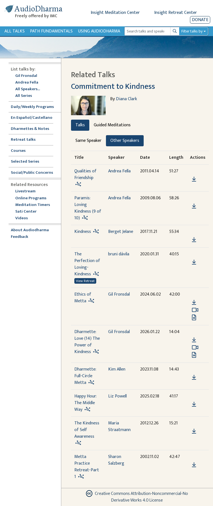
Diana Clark (126, 99)
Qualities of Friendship (85, 174)
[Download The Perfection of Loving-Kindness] (194, 262)
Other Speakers (124, 140)
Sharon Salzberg (116, 460)
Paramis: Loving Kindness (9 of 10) (87, 208)
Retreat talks (23, 140)
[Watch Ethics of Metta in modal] (195, 310)
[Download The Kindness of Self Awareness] (194, 431)
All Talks (14, 31)
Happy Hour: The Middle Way (85, 402)
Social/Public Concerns (32, 173)
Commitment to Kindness (113, 86)
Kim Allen (116, 369)
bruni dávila (118, 254)
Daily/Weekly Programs (35, 107)
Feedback (19, 237)
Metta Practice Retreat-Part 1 (86, 466)
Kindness (82, 231)
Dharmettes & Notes (30, 129)
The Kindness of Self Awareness (86, 429)
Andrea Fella (26, 82)
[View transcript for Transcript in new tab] (194, 317)
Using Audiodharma (99, 31)
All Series (23, 96)
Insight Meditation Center (115, 12)
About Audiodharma (30, 230)
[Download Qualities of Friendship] (194, 179)
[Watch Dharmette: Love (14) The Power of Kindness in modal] (195, 347)
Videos (24, 218)
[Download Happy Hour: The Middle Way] (194, 404)
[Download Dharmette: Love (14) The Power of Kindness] (194, 340)
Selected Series (28, 161)
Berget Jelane (120, 231)
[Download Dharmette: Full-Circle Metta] (194, 377)
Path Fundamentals (51, 31)
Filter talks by (191, 31)
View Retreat (85, 281)
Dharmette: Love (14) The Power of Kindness (87, 342)
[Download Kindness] (194, 240)
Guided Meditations (112, 125)
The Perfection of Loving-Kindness (87, 264)
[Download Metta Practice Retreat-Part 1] (194, 465)
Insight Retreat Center (175, 12)
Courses (18, 151)
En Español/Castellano (31, 118)
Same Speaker (88, 140)
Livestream (25, 191)
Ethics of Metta (82, 298)
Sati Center (26, 211)
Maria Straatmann (119, 426)
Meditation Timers (32, 205)
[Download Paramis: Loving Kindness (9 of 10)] (194, 206)
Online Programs (30, 198)
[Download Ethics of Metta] (194, 302)
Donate (200, 20)
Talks (80, 125)
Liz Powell (117, 396)
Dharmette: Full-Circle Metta (85, 376)
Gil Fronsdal (26, 76)
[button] (194, 171)
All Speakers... (27, 89)
